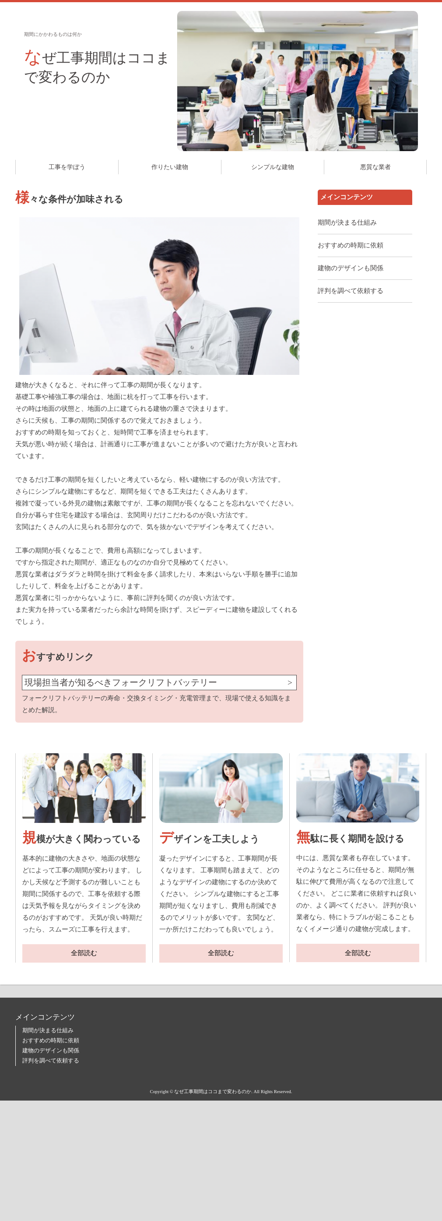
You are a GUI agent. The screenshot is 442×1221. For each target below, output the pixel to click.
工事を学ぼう (67, 167)
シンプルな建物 (272, 167)
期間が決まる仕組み (347, 222)
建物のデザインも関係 (350, 268)
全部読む (84, 952)
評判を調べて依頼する (350, 290)
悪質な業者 (375, 167)
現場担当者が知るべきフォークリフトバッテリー (121, 682)
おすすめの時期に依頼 (350, 245)
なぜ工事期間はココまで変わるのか (97, 66)
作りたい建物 (169, 167)
